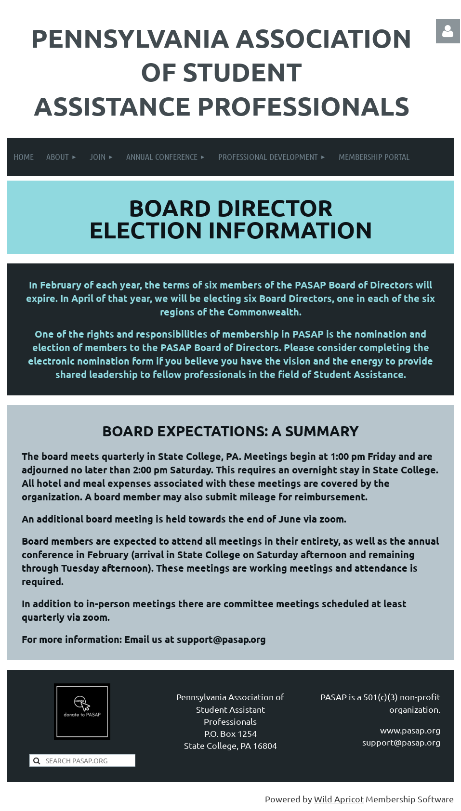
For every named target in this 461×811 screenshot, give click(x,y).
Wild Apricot (339, 799)
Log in (448, 31)
